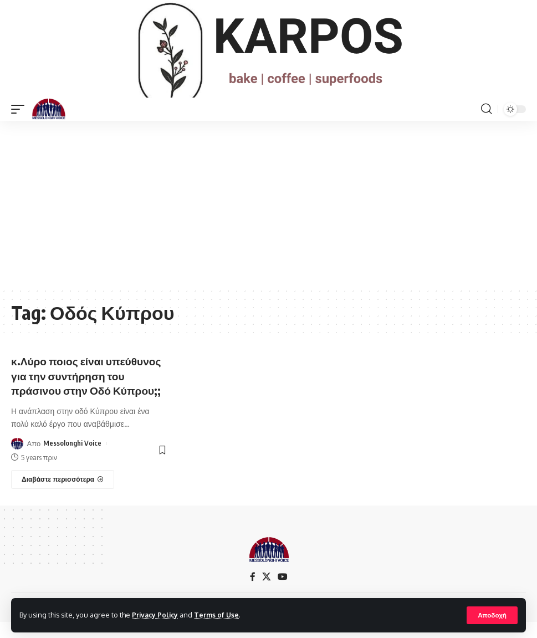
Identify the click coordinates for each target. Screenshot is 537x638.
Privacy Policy (156, 614)
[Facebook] (252, 592)
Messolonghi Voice (72, 459)
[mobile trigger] (20, 124)
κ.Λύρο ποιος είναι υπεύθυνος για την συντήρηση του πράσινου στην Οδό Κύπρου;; (89, 391)
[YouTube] (282, 592)
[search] (486, 124)
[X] (266, 592)
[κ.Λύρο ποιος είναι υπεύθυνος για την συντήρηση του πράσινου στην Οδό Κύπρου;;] (62, 495)
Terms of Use (220, 614)
